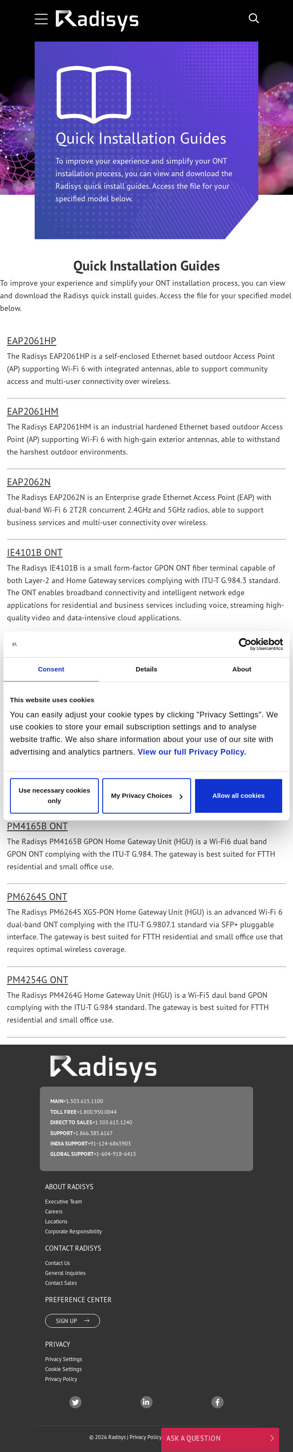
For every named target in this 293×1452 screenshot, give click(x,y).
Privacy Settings (63, 1359)
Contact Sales (61, 1283)
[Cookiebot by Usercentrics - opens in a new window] (245, 644)
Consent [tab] (51, 669)
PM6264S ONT (37, 896)
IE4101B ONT (34, 552)
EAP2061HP (31, 340)
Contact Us (57, 1263)
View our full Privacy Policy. (192, 752)
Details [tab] (146, 669)
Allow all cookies (238, 796)
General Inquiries (65, 1273)
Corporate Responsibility (73, 1231)
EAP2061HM (33, 411)
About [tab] (241, 669)
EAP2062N (29, 481)
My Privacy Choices (146, 796)
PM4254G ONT (37, 979)
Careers (53, 1211)
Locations (56, 1221)
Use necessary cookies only (54, 796)
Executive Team (63, 1201)
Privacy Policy (61, 1379)
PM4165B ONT (37, 826)
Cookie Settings (63, 1369)
